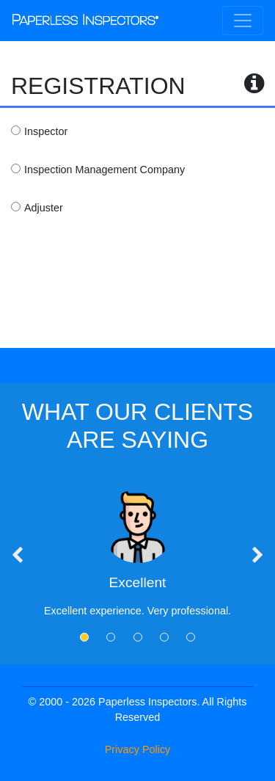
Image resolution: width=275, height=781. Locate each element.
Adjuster (43, 208)
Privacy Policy (138, 749)
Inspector (45, 131)
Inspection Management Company (104, 169)
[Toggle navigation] (242, 20)
